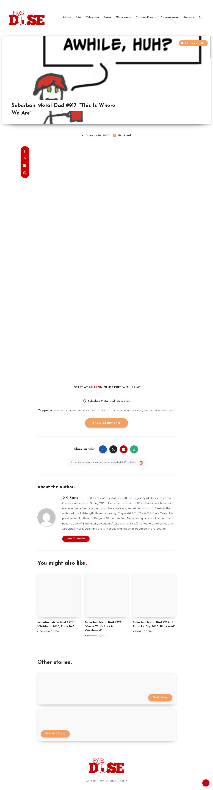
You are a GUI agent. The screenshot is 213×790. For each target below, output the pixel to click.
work (172, 410)
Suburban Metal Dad (101, 401)
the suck (149, 410)
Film (78, 17)
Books (108, 17)
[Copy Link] (106, 462)
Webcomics (123, 17)
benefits (58, 410)
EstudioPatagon (118, 780)
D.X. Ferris (71, 410)
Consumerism (170, 17)
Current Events (146, 17)
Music (67, 17)
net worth (84, 410)
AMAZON (95, 387)
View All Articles (76, 539)
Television (92, 17)
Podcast (188, 17)
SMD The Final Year (104, 410)
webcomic (161, 410)
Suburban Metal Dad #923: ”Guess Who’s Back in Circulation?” (103, 626)
